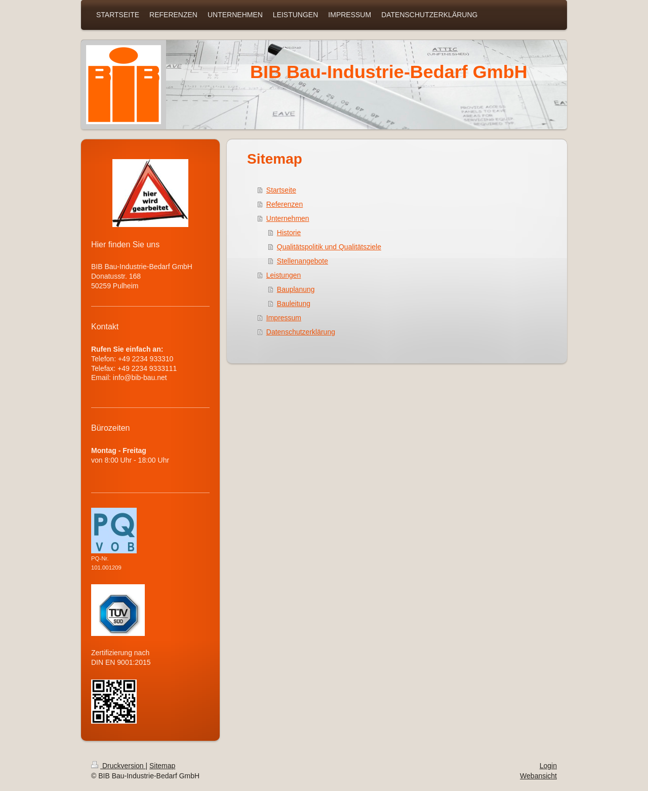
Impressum (283, 318)
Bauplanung (296, 289)
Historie (289, 233)
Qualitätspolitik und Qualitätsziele (329, 247)
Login (548, 766)
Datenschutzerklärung (300, 332)
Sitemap (162, 766)
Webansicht (538, 776)
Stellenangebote (302, 261)
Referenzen (284, 204)
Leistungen (283, 275)
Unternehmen (287, 218)
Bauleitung (293, 303)
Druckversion (118, 766)
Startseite (281, 190)
